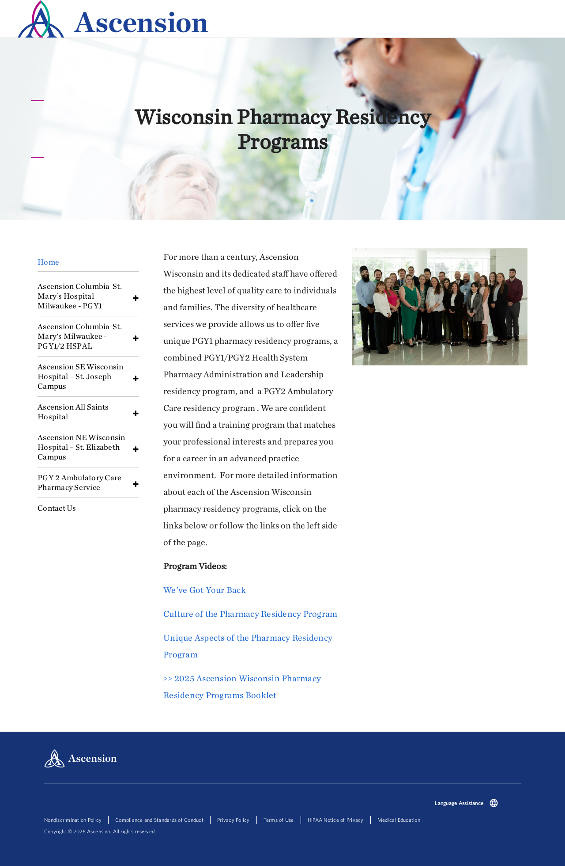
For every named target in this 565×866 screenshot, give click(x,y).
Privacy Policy (233, 820)
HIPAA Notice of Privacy (336, 820)
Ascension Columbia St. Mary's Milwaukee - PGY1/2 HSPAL (80, 336)
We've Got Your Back (204, 589)
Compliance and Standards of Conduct (159, 820)
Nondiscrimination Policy (73, 820)
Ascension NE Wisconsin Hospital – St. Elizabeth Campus (81, 447)
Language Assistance (459, 803)
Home (48, 262)
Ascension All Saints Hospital (74, 412)
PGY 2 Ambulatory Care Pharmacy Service (79, 482)
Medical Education (398, 820)
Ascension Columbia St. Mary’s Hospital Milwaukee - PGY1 (80, 296)
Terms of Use (279, 820)
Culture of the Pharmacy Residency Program (250, 613)
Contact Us (57, 508)
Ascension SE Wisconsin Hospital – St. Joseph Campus (81, 376)
